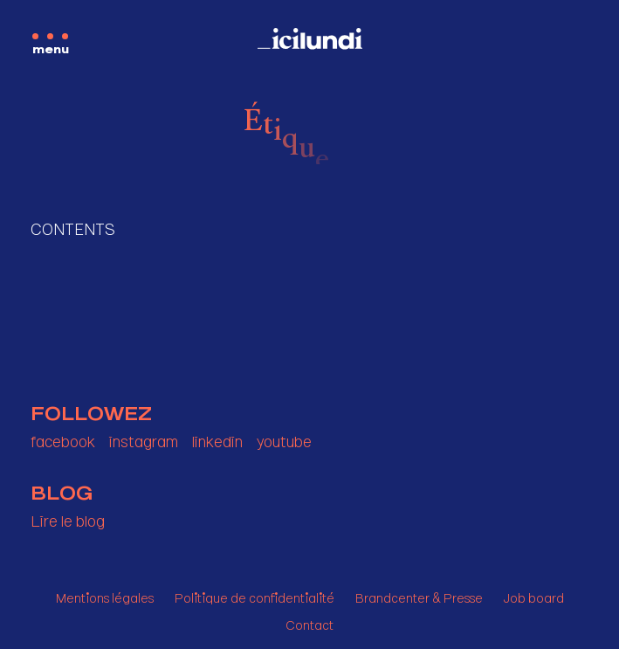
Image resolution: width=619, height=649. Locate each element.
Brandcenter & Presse (419, 595)
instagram (143, 438)
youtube (284, 438)
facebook (63, 438)
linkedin (217, 438)
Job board (534, 595)
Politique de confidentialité (254, 595)
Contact (309, 622)
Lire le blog (68, 517)
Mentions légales (105, 595)
